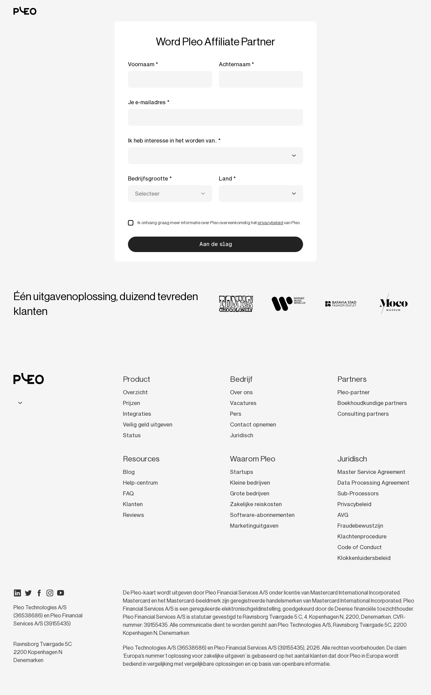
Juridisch (241, 435)
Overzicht (135, 392)
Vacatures (243, 403)
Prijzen (131, 403)
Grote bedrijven (249, 493)
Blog (129, 471)
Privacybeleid (354, 504)
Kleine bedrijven (250, 482)
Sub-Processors (358, 493)
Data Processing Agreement (373, 482)
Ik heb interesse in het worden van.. (172, 140)
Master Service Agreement (371, 471)
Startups (241, 471)
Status (132, 435)
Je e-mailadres (147, 102)
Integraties (137, 413)
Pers (235, 413)
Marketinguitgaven (254, 525)
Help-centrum (140, 482)
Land (225, 178)
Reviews (133, 515)
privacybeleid (270, 222)
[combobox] (215, 155)
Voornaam (141, 64)
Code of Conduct (359, 547)
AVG (342, 515)
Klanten (133, 504)
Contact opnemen (253, 424)
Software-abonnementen (262, 515)
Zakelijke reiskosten (256, 504)
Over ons (241, 392)
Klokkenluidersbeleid (364, 558)
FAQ (128, 493)
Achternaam (234, 64)
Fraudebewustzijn (360, 525)
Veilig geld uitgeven (147, 424)
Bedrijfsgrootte (148, 178)
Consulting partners (363, 413)
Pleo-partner (353, 392)
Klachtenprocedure (362, 536)
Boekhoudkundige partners (372, 403)
